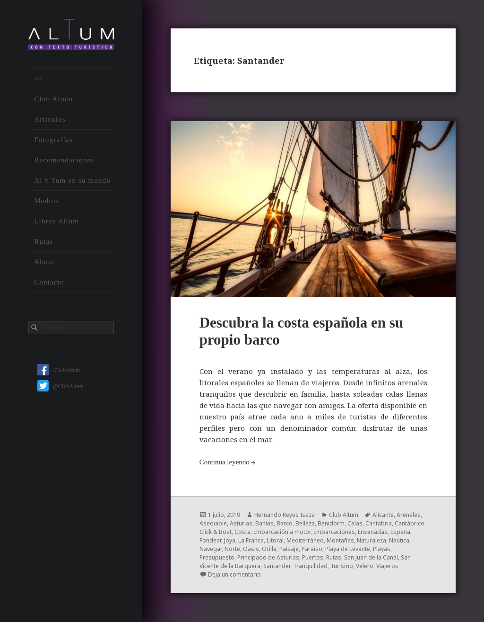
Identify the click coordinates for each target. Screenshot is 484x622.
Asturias (241, 523)
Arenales (409, 515)
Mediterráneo (305, 540)
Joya (229, 540)
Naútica (399, 540)
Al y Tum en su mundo (72, 180)
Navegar (210, 549)
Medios (46, 200)
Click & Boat (215, 532)
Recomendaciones (64, 160)
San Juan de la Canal (371, 557)
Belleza (305, 523)
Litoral (275, 540)
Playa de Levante (347, 549)
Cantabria (378, 523)
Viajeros (387, 566)
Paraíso (312, 549)
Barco (285, 523)
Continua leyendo (224, 462)
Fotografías (53, 139)
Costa (242, 532)
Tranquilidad (310, 566)
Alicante (383, 515)
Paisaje (289, 549)
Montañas (340, 540)
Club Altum (53, 99)
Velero (364, 566)
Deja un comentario (234, 574)
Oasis (251, 549)
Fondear (210, 540)
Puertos (312, 557)
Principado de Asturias (268, 557)
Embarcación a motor (282, 532)
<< (38, 78)
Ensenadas (373, 532)
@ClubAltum (60, 386)
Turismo (341, 566)
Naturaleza (371, 540)
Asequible (213, 523)
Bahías (264, 523)
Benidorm (331, 523)
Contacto (49, 282)
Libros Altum (56, 221)
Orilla (269, 549)
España (400, 532)
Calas (355, 523)
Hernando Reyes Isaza (284, 515)
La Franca (251, 540)
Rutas (43, 241)
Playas (381, 549)
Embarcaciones (334, 532)
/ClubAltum (58, 370)
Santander (276, 566)
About (44, 262)
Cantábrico (409, 523)
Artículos (50, 119)
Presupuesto (216, 557)
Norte (232, 549)
